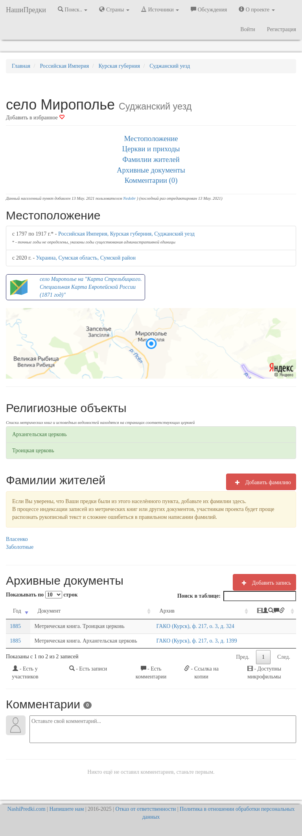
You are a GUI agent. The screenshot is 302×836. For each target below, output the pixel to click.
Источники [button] (160, 9)
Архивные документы (151, 170)
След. (283, 657)
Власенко (17, 539)
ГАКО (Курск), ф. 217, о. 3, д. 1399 (197, 641)
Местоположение (151, 138)
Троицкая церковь (33, 450)
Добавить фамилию (261, 482)
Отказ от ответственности (146, 809)
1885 (15, 626)
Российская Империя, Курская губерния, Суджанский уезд (126, 234)
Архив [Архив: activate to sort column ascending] (167, 611)
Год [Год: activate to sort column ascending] (17, 611)
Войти (247, 29)
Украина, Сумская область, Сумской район (86, 258)
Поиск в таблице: (236, 596)
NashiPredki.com (26, 809)
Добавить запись (264, 582)
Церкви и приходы (151, 149)
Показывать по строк (41, 594)
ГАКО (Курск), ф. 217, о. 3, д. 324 (195, 626)
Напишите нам (67, 809)
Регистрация (281, 29)
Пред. (242, 657)
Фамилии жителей (151, 159)
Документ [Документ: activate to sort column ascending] (49, 611)
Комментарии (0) (151, 180)
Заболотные (19, 547)
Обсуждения (209, 9)
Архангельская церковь (39, 434)
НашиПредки (26, 10)
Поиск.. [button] (73, 9)
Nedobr (129, 198)
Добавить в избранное (35, 118)
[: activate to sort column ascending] (273, 611)
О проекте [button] (256, 9)
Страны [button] (114, 9)
